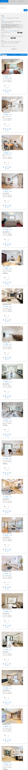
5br (12, 46)
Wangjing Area (8, 25)
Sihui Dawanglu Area (11, 26)
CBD (3, 24)
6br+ (15, 46)
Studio (4, 46)
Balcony (19, 41)
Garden (8, 41)
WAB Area (9, 27)
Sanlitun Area (3, 25)
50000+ (8, 32)
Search (5, 7)
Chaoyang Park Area (7, 24)
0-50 (3, 36)
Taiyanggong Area (4, 27)
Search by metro (13, 1)
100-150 (9, 36)
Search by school (21, 1)
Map (1, 3)
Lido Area (12, 24)
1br (5, 46)
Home (2, 7)
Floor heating (15, 41)
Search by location (4, 1)
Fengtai (16, 21)
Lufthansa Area (17, 24)
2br (7, 46)
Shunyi (7, 21)
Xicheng (13, 21)
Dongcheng (10, 21)
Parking (11, 41)
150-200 (13, 36)
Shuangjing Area (13, 25)
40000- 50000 (3, 32)
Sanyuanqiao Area (4, 26)
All (1, 21)
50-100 (6, 36)
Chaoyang (4, 21)
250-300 (20, 36)
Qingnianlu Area (17, 26)
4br (11, 46)
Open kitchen (5, 41)
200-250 (16, 36)
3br (9, 46)
